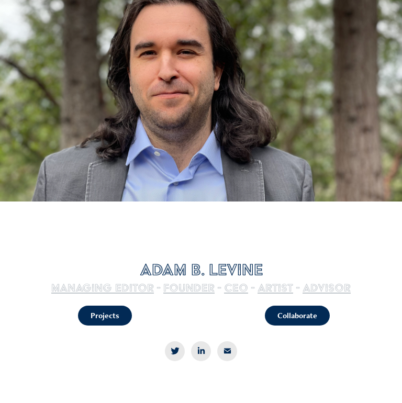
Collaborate (297, 315)
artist (275, 287)
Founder (189, 287)
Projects (105, 315)
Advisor (327, 287)
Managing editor (102, 287)
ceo (236, 287)
